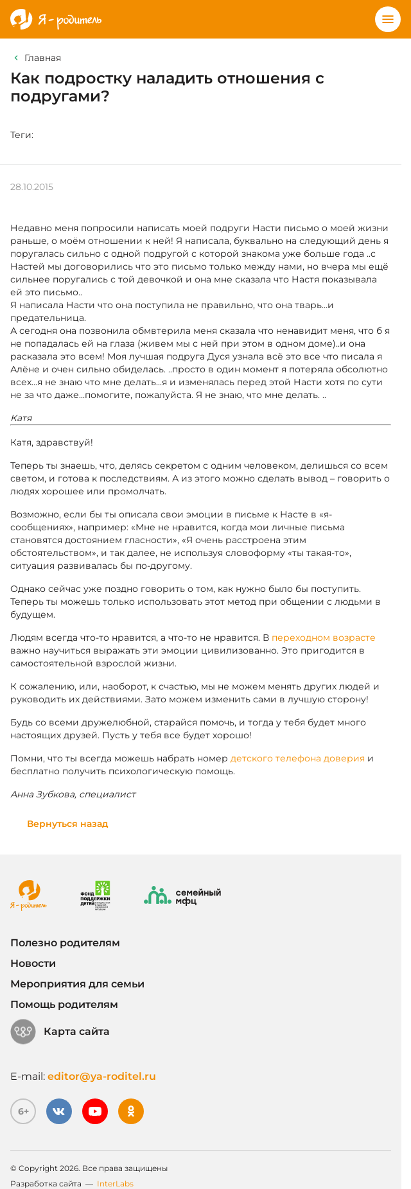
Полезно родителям (65, 943)
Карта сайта (60, 1032)
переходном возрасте (324, 637)
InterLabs (115, 1183)
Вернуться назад (68, 824)
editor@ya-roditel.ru (102, 1076)
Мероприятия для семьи (77, 984)
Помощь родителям (64, 1004)
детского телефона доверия (298, 758)
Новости (33, 963)
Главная (42, 58)
